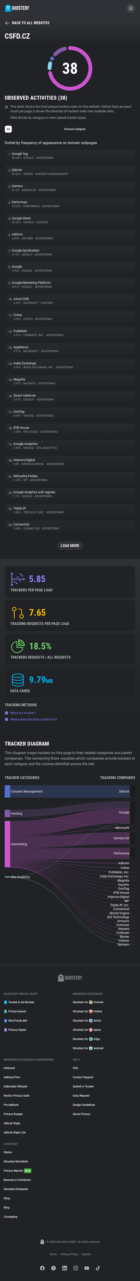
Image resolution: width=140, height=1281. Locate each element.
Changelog (10, 1216)
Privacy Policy (69, 1254)
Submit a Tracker (83, 1086)
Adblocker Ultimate (15, 1086)
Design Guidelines (84, 1105)
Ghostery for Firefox (87, 1011)
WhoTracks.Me (15, 1020)
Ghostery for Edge (86, 1039)
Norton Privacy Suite (16, 1095)
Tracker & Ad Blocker (19, 1002)
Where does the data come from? (31, 719)
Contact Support (83, 1077)
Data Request (81, 1095)
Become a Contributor (17, 1180)
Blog (6, 1207)
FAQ (75, 1068)
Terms (53, 1254)
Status (8, 1152)
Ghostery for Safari (87, 1020)
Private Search (15, 1011)
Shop (7, 1198)
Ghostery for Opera (87, 1030)
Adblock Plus (12, 1077)
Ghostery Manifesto (16, 1161)
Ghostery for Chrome (88, 1002)
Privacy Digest (15, 1030)
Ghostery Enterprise (16, 1189)
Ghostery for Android (88, 1048)
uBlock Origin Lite (15, 1132)
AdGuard (9, 1068)
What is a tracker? (20, 713)
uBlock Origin (12, 1123)
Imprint (86, 1254)
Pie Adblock (11, 1105)
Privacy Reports (17, 1170)
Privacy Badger (13, 1114)
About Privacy (81, 1114)
